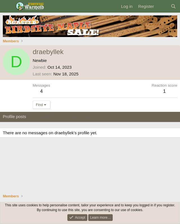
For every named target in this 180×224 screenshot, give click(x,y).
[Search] (173, 6)
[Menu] (7, 6)
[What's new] (162, 6)
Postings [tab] (71, 116)
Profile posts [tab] (14, 116)
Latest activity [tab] (44, 116)
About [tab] (90, 116)
